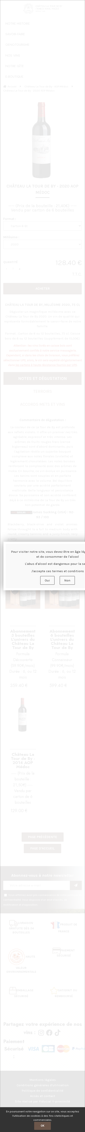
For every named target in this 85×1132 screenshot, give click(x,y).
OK (42, 1125)
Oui (47, 580)
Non (67, 580)
